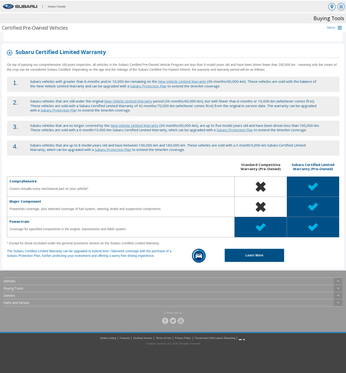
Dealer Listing (108, 338)
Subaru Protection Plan (148, 86)
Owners (9, 295)
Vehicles (9, 281)
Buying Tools (13, 288)
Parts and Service (16, 302)
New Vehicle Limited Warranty (182, 81)
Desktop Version (142, 338)
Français (125, 338)
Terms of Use (163, 338)
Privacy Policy (183, 338)
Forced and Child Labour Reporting (215, 338)
